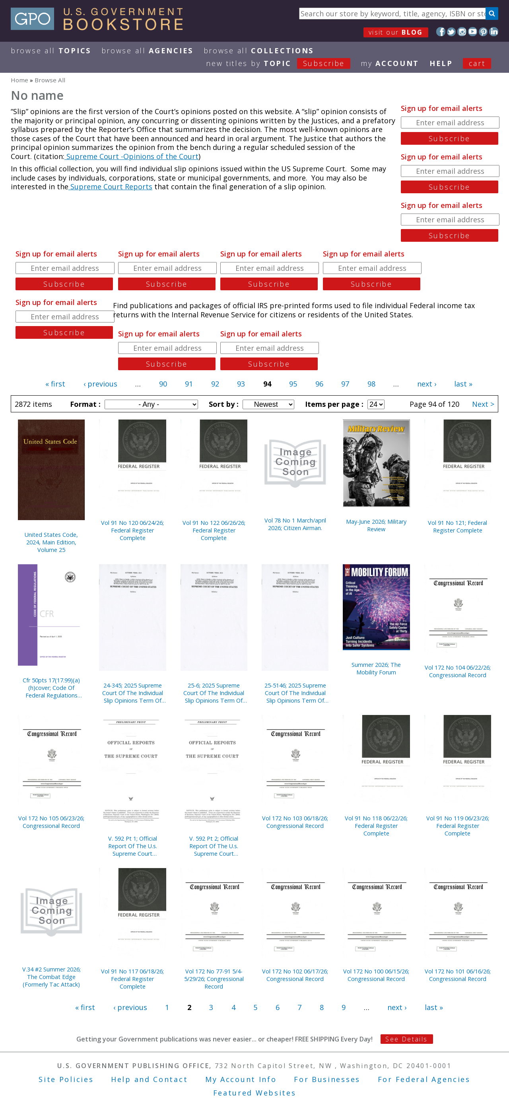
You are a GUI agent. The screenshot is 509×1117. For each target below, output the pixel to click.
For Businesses (327, 1079)
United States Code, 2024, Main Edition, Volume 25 (51, 542)
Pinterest (483, 31)
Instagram (461, 31)
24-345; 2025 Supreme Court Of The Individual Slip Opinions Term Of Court (132, 693)
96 (319, 384)
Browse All (51, 50)
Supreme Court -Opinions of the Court (131, 156)
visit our (396, 32)
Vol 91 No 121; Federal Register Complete (457, 526)
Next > (483, 404)
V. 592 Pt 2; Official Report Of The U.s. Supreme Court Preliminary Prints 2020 (214, 846)
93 (241, 384)
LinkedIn (493, 31)
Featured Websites (254, 1093)
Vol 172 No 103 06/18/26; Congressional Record (295, 821)
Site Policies (66, 1079)
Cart (477, 63)
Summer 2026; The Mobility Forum (376, 668)
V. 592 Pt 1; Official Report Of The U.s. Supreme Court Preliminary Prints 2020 (132, 846)
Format (84, 404)
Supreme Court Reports (110, 186)
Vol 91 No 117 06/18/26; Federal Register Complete (132, 978)
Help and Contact (149, 1079)
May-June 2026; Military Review (376, 525)
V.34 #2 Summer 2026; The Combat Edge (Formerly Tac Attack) (51, 976)
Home (19, 80)
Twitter (451, 31)
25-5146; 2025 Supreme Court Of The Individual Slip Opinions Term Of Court (295, 693)
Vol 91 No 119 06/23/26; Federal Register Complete (457, 825)
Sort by (223, 404)
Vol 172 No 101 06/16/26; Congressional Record (458, 975)
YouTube (472, 31)
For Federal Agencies (424, 1079)
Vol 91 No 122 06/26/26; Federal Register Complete (214, 530)
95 (293, 384)
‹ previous (100, 384)
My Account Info (241, 1079)
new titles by (283, 63)
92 (215, 384)
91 (189, 384)
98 (371, 384)
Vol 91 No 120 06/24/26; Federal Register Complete (132, 530)
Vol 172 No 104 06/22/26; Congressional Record (458, 671)
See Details (406, 1039)
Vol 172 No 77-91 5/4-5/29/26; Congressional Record (214, 978)
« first (55, 384)
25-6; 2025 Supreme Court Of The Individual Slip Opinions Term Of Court (213, 693)
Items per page (333, 404)
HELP (441, 63)
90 (163, 384)
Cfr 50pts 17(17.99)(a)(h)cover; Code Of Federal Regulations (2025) (51, 687)
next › (426, 384)
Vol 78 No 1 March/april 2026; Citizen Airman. (295, 524)
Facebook (440, 31)
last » (463, 384)
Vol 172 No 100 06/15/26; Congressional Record (376, 975)
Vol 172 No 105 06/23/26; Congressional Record (51, 821)
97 (345, 384)
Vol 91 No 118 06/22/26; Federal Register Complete (376, 825)
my (390, 63)
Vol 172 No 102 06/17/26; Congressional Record (295, 975)
